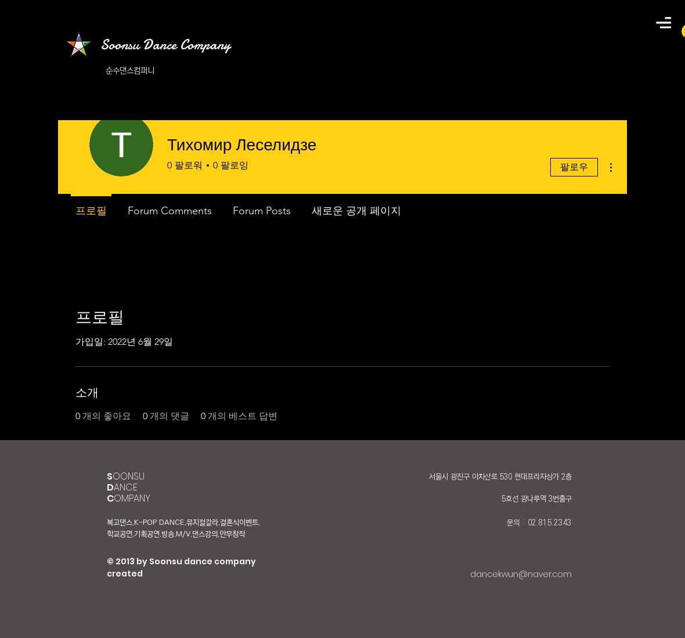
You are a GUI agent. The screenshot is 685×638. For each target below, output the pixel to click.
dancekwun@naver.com (521, 574)
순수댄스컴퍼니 (130, 70)
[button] (663, 22)
